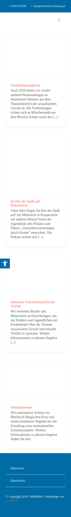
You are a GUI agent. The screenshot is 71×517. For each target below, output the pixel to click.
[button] (5, 263)
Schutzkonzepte (21, 407)
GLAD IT (12, 500)
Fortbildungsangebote (25, 85)
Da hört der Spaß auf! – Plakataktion (27, 203)
